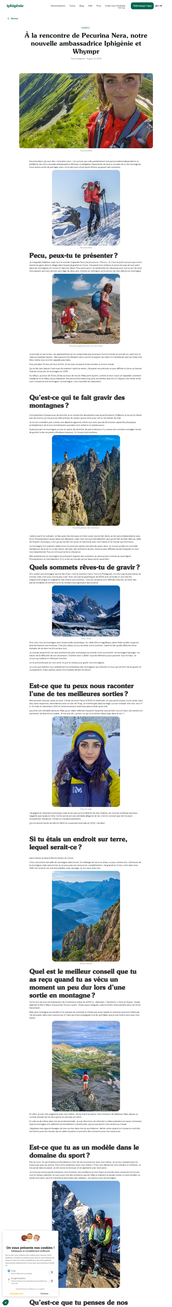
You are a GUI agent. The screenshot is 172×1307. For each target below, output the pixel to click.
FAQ (90, 5)
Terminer (44, 1294)
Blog (81, 5)
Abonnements (58, 5)
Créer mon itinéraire (115, 6)
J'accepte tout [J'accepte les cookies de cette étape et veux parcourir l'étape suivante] (16, 1294)
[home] (15, 6)
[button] (159, 5)
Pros (99, 5)
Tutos (72, 5)
